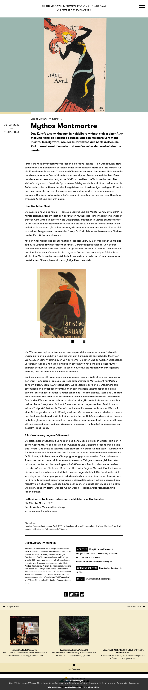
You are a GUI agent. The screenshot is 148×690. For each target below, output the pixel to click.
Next (72, 303)
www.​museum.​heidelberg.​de (41, 511)
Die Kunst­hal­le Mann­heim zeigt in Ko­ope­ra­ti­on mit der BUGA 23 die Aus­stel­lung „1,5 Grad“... (74, 636)
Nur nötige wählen (92, 687)
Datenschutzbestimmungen (127, 683)
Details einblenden (73, 687)
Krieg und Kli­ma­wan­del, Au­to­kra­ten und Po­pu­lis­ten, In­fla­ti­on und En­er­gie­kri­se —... (123, 638)
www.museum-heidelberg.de (98, 579)
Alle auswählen (54, 687)
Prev (49, 303)
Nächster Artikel (136, 606)
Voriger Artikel (11, 606)
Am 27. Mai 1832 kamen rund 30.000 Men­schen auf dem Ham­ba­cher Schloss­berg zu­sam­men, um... (25, 636)
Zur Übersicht (74, 667)
